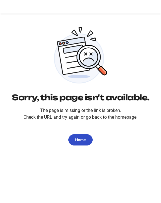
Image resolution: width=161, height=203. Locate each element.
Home (80, 140)
